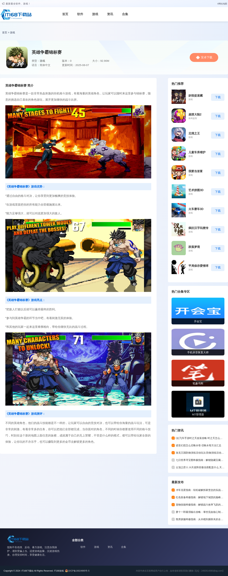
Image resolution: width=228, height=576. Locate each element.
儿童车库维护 (197, 152)
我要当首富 (195, 171)
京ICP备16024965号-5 (78, 571)
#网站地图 (222, 3)
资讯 (110, 14)
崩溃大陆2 (194, 114)
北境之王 (194, 133)
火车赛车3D (195, 209)
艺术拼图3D (195, 190)
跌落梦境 (194, 246)
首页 (65, 14)
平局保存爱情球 (198, 265)
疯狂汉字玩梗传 (198, 227)
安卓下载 (206, 57)
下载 (218, 97)
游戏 (95, 14)
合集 (125, 14)
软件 (80, 14)
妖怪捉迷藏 (195, 95)
